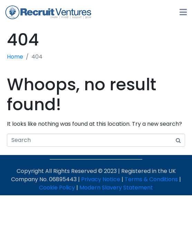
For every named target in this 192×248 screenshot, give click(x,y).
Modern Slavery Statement (116, 188)
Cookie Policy (57, 188)
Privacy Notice (100, 179)
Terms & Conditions (151, 179)
